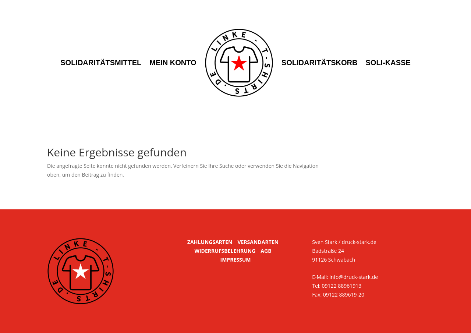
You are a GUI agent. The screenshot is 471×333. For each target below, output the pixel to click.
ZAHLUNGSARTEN (209, 241)
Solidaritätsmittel (100, 63)
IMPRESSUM (235, 259)
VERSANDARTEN (258, 241)
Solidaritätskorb (319, 63)
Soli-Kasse (388, 63)
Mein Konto (172, 63)
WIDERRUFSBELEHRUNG (224, 250)
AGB (266, 250)
